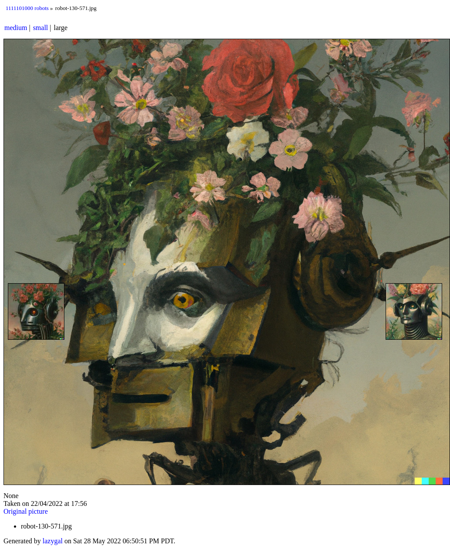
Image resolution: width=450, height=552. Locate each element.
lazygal (53, 541)
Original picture (25, 511)
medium (15, 27)
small (40, 27)
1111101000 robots (27, 8)
